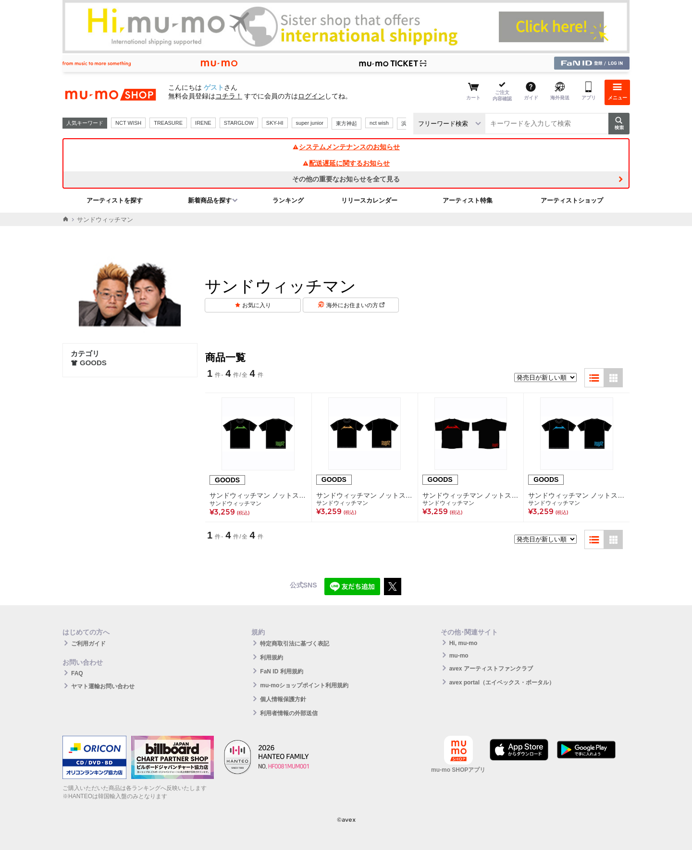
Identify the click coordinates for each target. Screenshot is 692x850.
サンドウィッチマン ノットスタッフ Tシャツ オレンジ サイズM (364, 495)
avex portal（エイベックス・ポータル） (502, 682)
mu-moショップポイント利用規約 (304, 685)
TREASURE (168, 123)
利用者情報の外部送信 (289, 713)
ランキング (288, 200)
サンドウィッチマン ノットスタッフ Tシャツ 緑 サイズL (258, 495)
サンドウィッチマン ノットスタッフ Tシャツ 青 (576, 495)
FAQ (77, 673)
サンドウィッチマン (235, 503)
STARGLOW (239, 123)
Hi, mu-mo (463, 643)
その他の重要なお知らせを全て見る (346, 179)
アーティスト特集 (468, 200)
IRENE (203, 123)
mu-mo (459, 655)
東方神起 (346, 123)
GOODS (89, 363)
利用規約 (271, 657)
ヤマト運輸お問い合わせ (103, 686)
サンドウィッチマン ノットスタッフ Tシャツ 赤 (470, 495)
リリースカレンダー (369, 200)
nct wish (379, 123)
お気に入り (256, 305)
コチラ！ (228, 96)
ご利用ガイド (88, 643)
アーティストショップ (572, 200)
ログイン (311, 96)
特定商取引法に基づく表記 (294, 643)
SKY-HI (275, 123)
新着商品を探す (210, 200)
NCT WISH (128, 123)
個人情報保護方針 (283, 699)
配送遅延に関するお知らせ (346, 163)
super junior (309, 123)
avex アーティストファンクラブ (491, 668)
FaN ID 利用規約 (281, 671)
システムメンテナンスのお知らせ (346, 147)
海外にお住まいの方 (355, 305)
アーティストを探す (114, 200)
